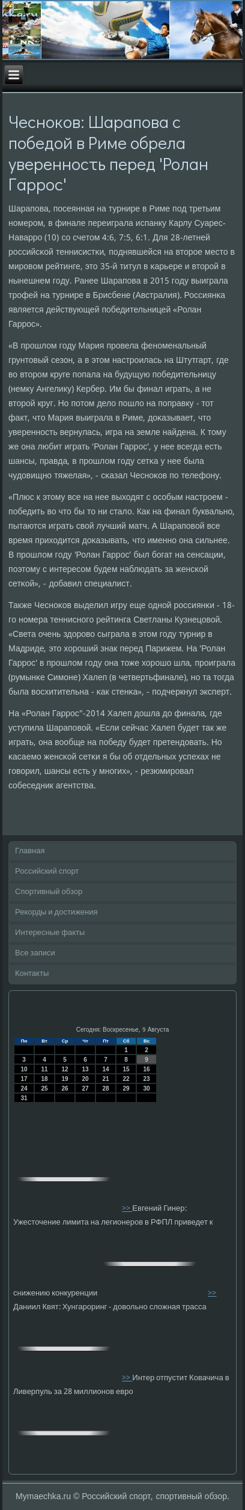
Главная (29, 851)
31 (24, 1098)
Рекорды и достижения (56, 912)
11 (44, 1069)
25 (44, 1088)
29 (126, 1088)
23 (147, 1079)
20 (85, 1079)
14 (106, 1069)
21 (106, 1079)
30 (147, 1088)
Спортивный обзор (48, 892)
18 (44, 1079)
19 (65, 1079)
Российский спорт (47, 871)
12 (65, 1069)
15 (126, 1069)
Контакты (32, 974)
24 (24, 1088)
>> (127, 1209)
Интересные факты (50, 933)
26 (65, 1088)
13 (85, 1069)
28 (106, 1088)
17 (24, 1079)
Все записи (35, 953)
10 (24, 1069)
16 (147, 1069)
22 (126, 1079)
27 (85, 1088)
